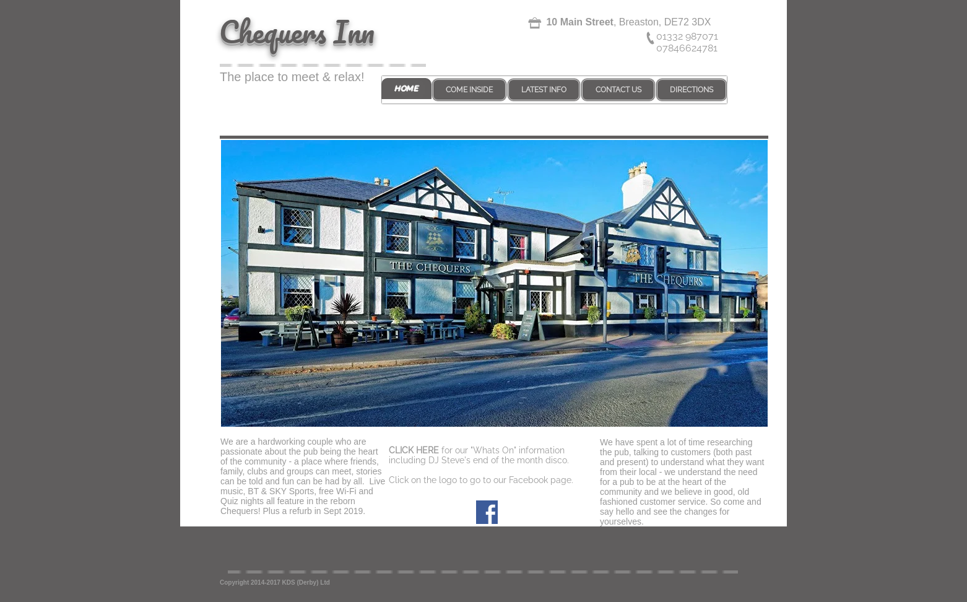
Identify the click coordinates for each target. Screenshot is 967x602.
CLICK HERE (414, 450)
